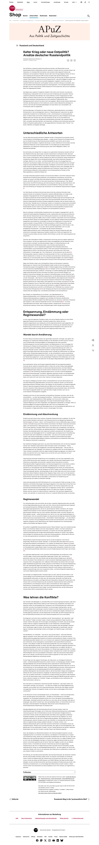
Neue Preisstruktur (26, 818)
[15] (24, 550)
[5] (45, 268)
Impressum (18, 836)
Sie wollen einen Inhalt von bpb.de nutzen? (50, 793)
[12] (30, 371)
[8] (59, 285)
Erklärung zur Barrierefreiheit (76, 836)
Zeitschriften (16, 20)
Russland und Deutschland (58, 20)
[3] (71, 252)
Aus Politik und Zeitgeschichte (27, 20)
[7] (68, 281)
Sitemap (33, 836)
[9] (40, 289)
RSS (45, 836)
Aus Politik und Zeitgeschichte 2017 (42, 20)
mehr (74, 2)
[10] (63, 301)
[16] (70, 560)
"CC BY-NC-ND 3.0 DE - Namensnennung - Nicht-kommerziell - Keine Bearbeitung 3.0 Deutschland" (57, 778)
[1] (23, 187)
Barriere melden (63, 836)
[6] (74, 278)
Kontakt (50, 836)
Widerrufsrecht (64, 818)
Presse (55, 836)
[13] (28, 424)
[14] (69, 543)
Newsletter (40, 836)
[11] (24, 359)
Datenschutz (26, 836)
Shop (10, 20)
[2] (64, 208)
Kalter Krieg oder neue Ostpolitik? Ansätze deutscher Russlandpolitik (81, 20)
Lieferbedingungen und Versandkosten (46, 818)
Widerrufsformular (77, 818)
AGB (17, 818)
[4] (72, 259)
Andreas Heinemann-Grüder (32, 59)
